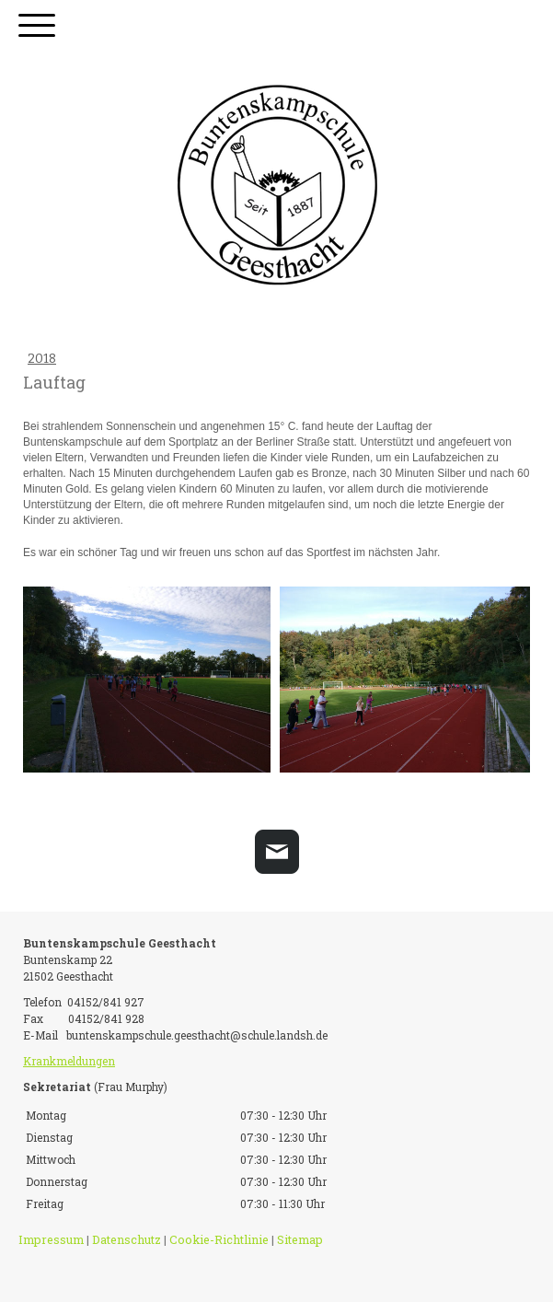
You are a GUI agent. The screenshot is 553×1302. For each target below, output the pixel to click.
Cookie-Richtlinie (219, 1239)
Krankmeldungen (69, 1060)
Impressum (51, 1239)
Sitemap (300, 1239)
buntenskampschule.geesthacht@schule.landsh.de (197, 1035)
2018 (42, 358)
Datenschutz (126, 1239)
